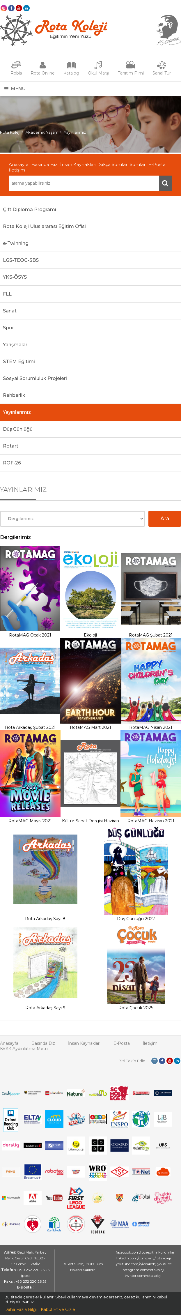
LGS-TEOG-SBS (21, 260)
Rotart (10, 446)
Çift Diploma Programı (29, 209)
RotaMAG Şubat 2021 (151, 635)
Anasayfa (19, 164)
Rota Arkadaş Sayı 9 (45, 1007)
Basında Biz (44, 164)
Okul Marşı (98, 73)
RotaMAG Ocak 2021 (30, 635)
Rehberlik (14, 395)
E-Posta (157, 164)
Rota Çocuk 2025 (135, 1007)
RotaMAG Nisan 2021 (150, 727)
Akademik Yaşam (42, 132)
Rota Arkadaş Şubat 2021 (30, 727)
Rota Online (43, 73)
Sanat (10, 311)
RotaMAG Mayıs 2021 (30, 820)
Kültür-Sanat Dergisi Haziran (90, 820)
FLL (7, 294)
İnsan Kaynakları (78, 164)
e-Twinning (16, 243)
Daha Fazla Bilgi (20, 1309)
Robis (16, 73)
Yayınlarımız (75, 132)
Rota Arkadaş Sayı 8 (45, 918)
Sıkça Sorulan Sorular (122, 164)
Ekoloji (90, 635)
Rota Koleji (10, 132)
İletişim (17, 170)
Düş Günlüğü (18, 429)
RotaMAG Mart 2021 (90, 727)
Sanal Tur (161, 73)
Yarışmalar (15, 344)
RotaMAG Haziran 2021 (150, 820)
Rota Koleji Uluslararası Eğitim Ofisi (44, 226)
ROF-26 (12, 463)
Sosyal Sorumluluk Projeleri (35, 378)
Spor (8, 327)
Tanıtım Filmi (131, 73)
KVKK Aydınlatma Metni (24, 1048)
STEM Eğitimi (19, 361)
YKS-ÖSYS (15, 277)
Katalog (71, 73)
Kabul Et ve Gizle (58, 1309)
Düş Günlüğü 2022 (136, 918)
